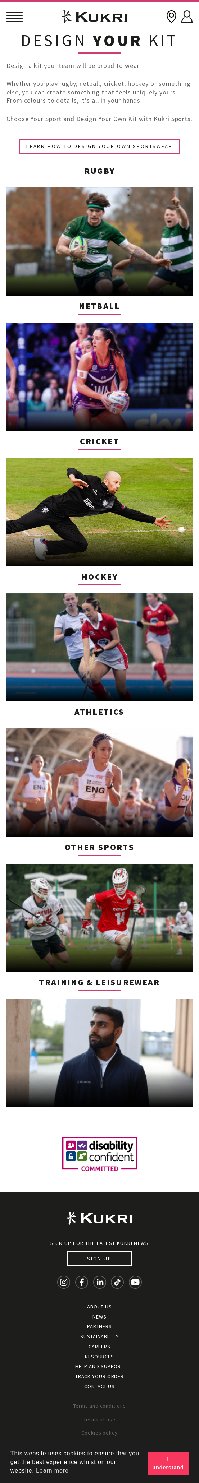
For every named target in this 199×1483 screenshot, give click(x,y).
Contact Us (99, 1386)
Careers (99, 1346)
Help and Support (99, 1366)
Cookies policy (99, 1432)
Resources (99, 1356)
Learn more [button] (52, 1471)
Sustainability (99, 1336)
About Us (99, 1306)
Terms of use (99, 1419)
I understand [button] (168, 1463)
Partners (99, 1326)
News (99, 1316)
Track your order (99, 1376)
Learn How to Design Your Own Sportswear (99, 146)
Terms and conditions (99, 1406)
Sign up (99, 1258)
